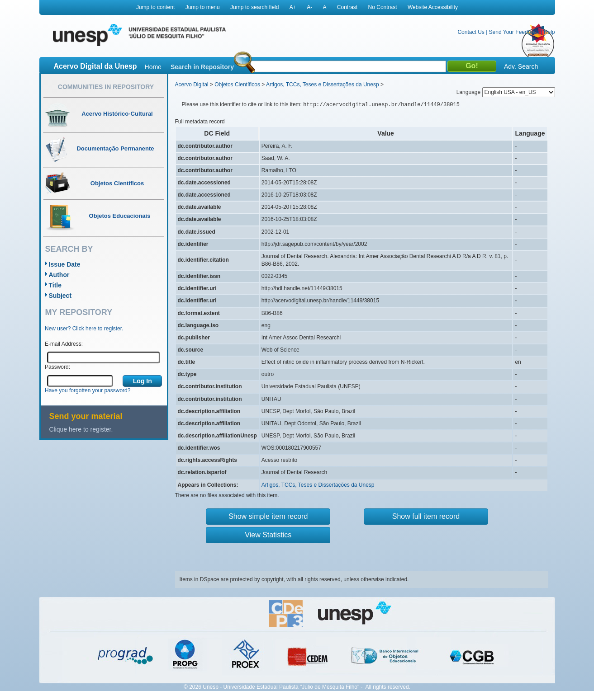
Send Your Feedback (514, 32)
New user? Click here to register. (84, 328)
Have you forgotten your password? (87, 390)
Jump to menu (202, 7)
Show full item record (426, 516)
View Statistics (268, 535)
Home (153, 67)
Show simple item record (268, 516)
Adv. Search (521, 66)
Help (549, 32)
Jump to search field (254, 7)
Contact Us (470, 32)
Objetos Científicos (237, 84)
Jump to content (155, 7)
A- (309, 7)
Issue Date (65, 264)
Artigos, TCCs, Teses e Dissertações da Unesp (322, 84)
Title (55, 285)
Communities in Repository (106, 86)
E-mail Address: (64, 344)
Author (59, 274)
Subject (60, 295)
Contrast (347, 7)
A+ (293, 7)
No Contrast (382, 7)
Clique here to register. (81, 429)
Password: (57, 367)
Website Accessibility (433, 7)
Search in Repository (202, 67)
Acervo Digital (192, 84)
